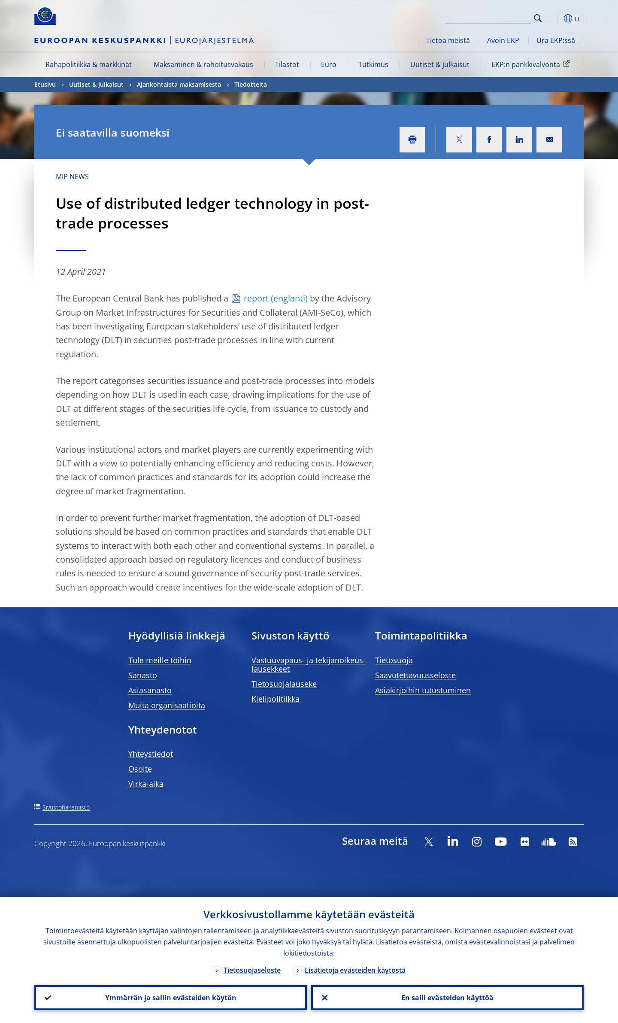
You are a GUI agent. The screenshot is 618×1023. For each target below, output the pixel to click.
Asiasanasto (150, 690)
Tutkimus (373, 64)
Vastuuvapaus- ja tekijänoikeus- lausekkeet (308, 664)
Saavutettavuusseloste (415, 675)
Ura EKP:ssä (555, 40)
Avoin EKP (503, 40)
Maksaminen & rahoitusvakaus (203, 64)
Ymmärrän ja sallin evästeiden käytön (170, 997)
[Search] (488, 17)
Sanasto (142, 675)
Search (538, 18)
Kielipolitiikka (275, 699)
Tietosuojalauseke (284, 684)
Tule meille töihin (159, 660)
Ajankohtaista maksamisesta (179, 84)
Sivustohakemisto (66, 807)
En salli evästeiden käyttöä (447, 997)
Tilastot (287, 64)
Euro (328, 64)
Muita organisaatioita (166, 705)
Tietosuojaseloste (252, 970)
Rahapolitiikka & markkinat (88, 64)
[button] (554, 18)
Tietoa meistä (448, 40)
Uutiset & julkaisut (440, 64)
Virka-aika (146, 784)
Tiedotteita (250, 84)
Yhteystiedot (150, 754)
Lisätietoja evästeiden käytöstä (355, 970)
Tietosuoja (394, 660)
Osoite (140, 769)
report (256, 298)
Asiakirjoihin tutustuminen (423, 690)
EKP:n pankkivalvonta (532, 64)
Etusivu (45, 84)
